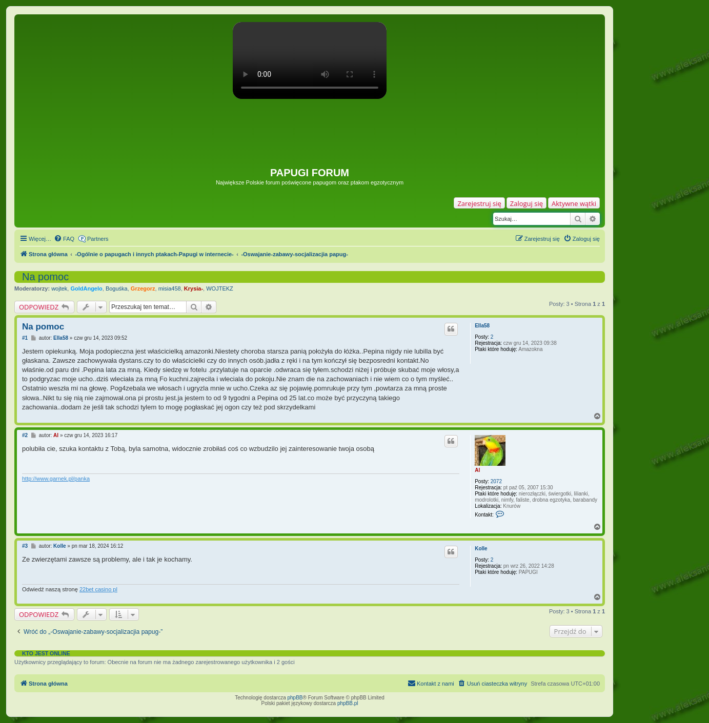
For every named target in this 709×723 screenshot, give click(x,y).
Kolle (481, 548)
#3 (25, 546)
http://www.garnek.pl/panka (56, 479)
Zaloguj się (526, 203)
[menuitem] (64, 239)
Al (477, 470)
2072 (496, 481)
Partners (98, 239)
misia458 (169, 288)
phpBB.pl (347, 703)
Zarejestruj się (479, 203)
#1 (25, 338)
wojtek (59, 288)
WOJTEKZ (219, 288)
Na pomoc (45, 276)
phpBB (295, 697)
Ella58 (482, 325)
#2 (25, 435)
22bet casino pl (98, 589)
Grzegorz (143, 288)
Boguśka (117, 288)
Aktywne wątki (574, 203)
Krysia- (193, 288)
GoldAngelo (86, 288)
